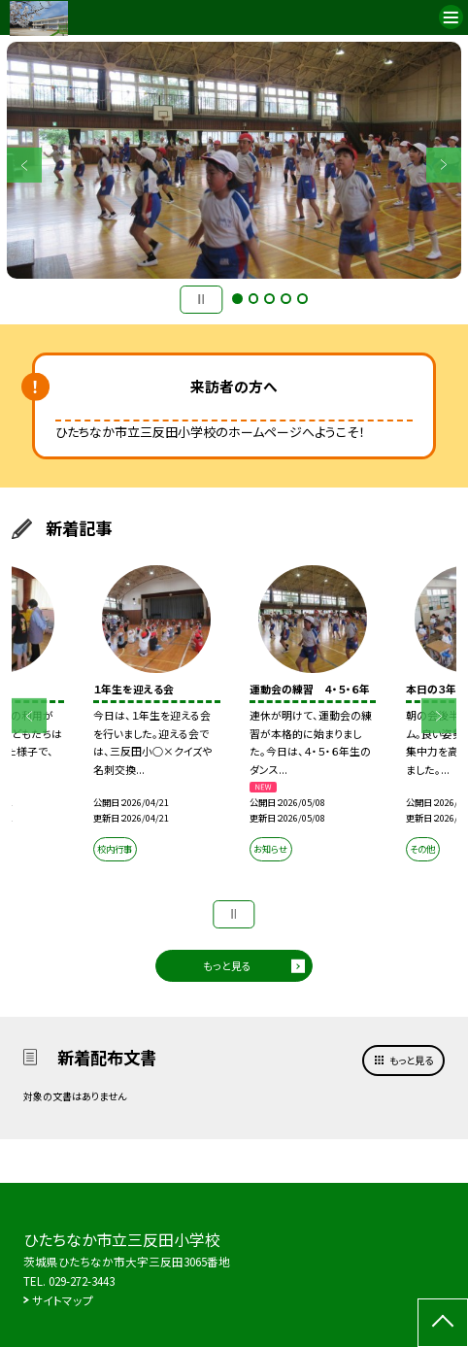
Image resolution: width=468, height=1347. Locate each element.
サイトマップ (62, 1300)
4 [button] (286, 298)
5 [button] (302, 298)
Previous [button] (24, 165)
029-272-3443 (82, 1281)
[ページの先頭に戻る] (442, 1322)
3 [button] (269, 298)
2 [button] (254, 298)
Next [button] (443, 165)
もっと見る (227, 965)
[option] (234, 160)
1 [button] (237, 298)
